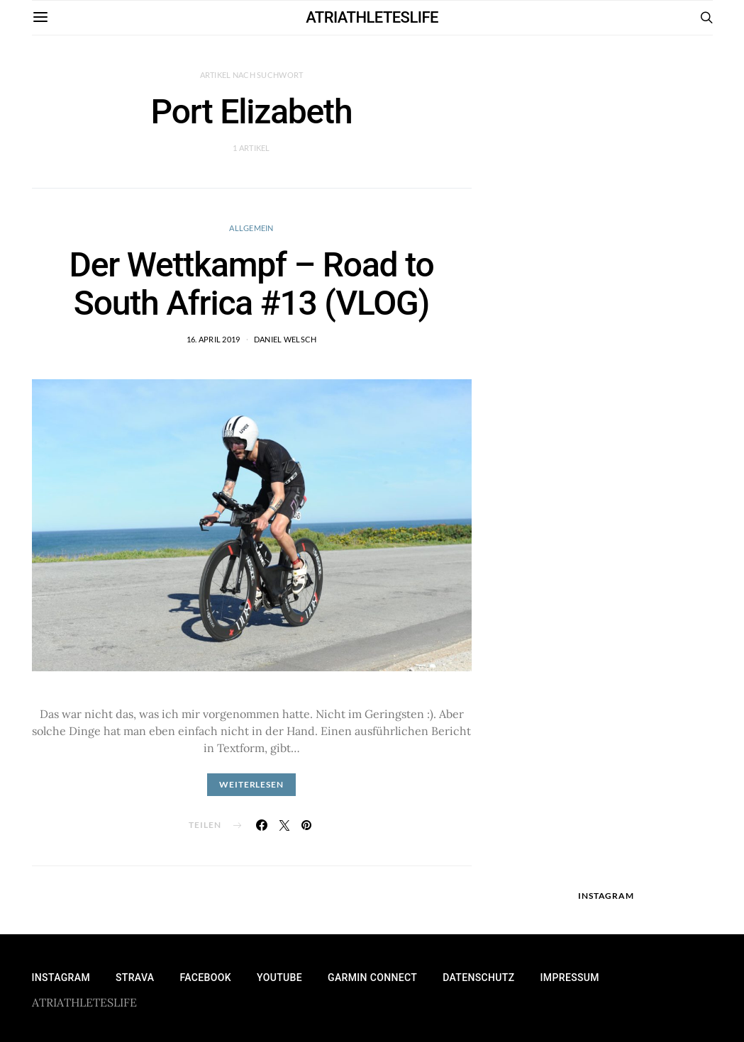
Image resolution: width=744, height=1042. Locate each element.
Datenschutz (478, 977)
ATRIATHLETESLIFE (372, 17)
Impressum (569, 977)
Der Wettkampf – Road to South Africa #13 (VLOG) (252, 284)
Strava (135, 977)
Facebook (205, 977)
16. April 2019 (213, 339)
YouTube (279, 977)
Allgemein (251, 228)
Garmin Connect (372, 977)
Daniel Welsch (285, 339)
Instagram (61, 977)
